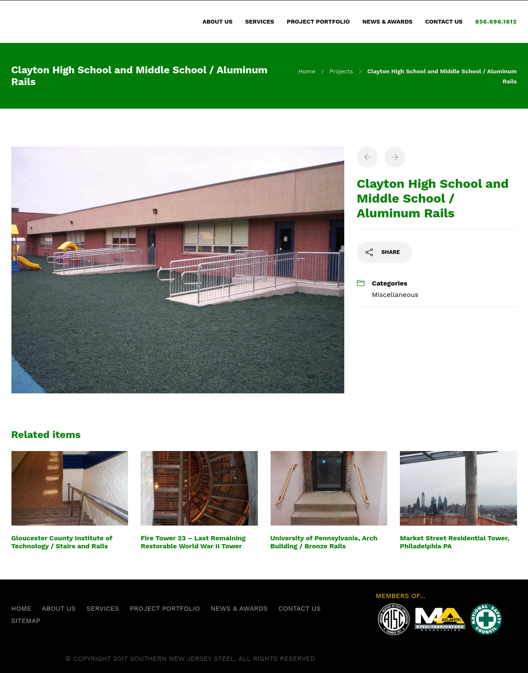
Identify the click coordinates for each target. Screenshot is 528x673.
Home (306, 71)
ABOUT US (218, 21)
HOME (21, 608)
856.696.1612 (496, 21)
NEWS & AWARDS (387, 21)
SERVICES (259, 21)
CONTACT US (444, 21)
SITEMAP (25, 621)
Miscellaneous (395, 295)
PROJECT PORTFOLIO (318, 21)
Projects (341, 71)
